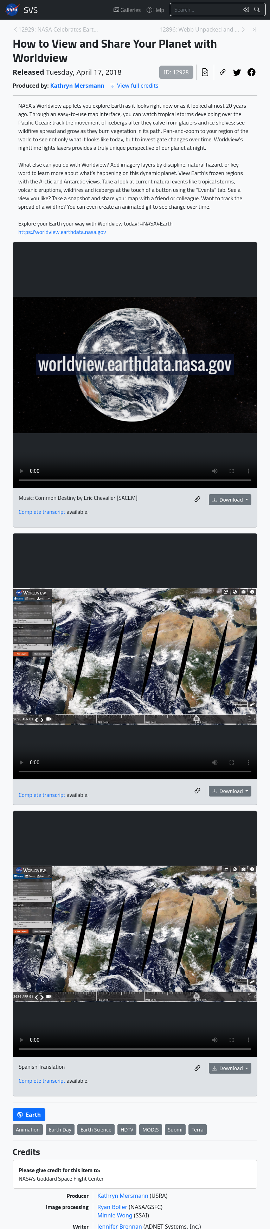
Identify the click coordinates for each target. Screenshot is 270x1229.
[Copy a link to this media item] (197, 499)
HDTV (127, 1129)
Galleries (127, 10)
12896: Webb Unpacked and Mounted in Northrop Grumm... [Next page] (200, 29)
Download (228, 499)
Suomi (175, 1129)
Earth (29, 1115)
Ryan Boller (113, 1207)
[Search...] (204, 9)
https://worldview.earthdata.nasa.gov (62, 232)
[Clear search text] (244, 9)
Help (155, 10)
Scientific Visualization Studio (31, 10)
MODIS (150, 1129)
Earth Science (96, 1129)
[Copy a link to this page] (223, 72)
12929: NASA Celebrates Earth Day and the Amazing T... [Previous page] (58, 29)
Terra (198, 1129)
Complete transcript (42, 512)
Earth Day (60, 1129)
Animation (28, 1129)
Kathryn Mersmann (77, 85)
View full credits (134, 85)
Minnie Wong (115, 1215)
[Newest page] (254, 29)
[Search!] (258, 9)
